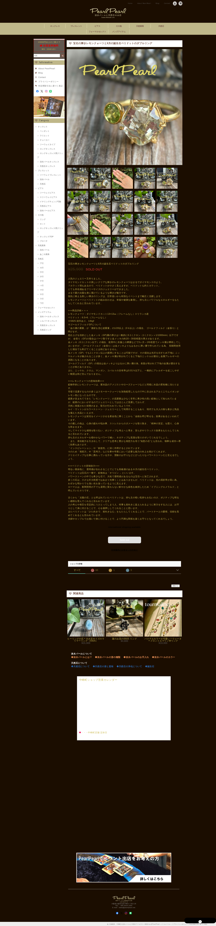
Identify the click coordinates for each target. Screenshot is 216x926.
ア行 (42, 263)
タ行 (42, 276)
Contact (167, 3)
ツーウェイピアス (47, 193)
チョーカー (44, 140)
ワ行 (42, 303)
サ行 (42, 272)
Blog (157, 3)
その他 (119, 26)
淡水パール (44, 179)
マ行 (42, 290)
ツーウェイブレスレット (50, 175)
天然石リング (45, 330)
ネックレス (55, 26)
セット (43, 224)
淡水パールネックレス (49, 162)
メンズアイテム (119, 31)
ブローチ (44, 241)
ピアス (97, 26)
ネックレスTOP (46, 237)
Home (130, 3)
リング (43, 219)
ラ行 (42, 299)
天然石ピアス (45, 206)
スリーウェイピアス (48, 197)
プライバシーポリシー (48, 81)
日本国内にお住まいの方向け (124, 549)
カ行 (42, 268)
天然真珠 (140, 26)
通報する (175, 585)
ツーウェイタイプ (47, 144)
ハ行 (42, 285)
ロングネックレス (47, 149)
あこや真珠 (44, 254)
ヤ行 (42, 294)
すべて (77, 570)
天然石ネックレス (47, 166)
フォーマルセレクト (97, 31)
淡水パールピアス (47, 210)
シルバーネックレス (48, 321)
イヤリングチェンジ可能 (50, 201)
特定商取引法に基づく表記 (50, 86)
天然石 (161, 26)
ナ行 (42, 281)
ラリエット (44, 136)
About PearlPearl (144, 3)
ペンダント (44, 131)
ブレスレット (76, 26)
